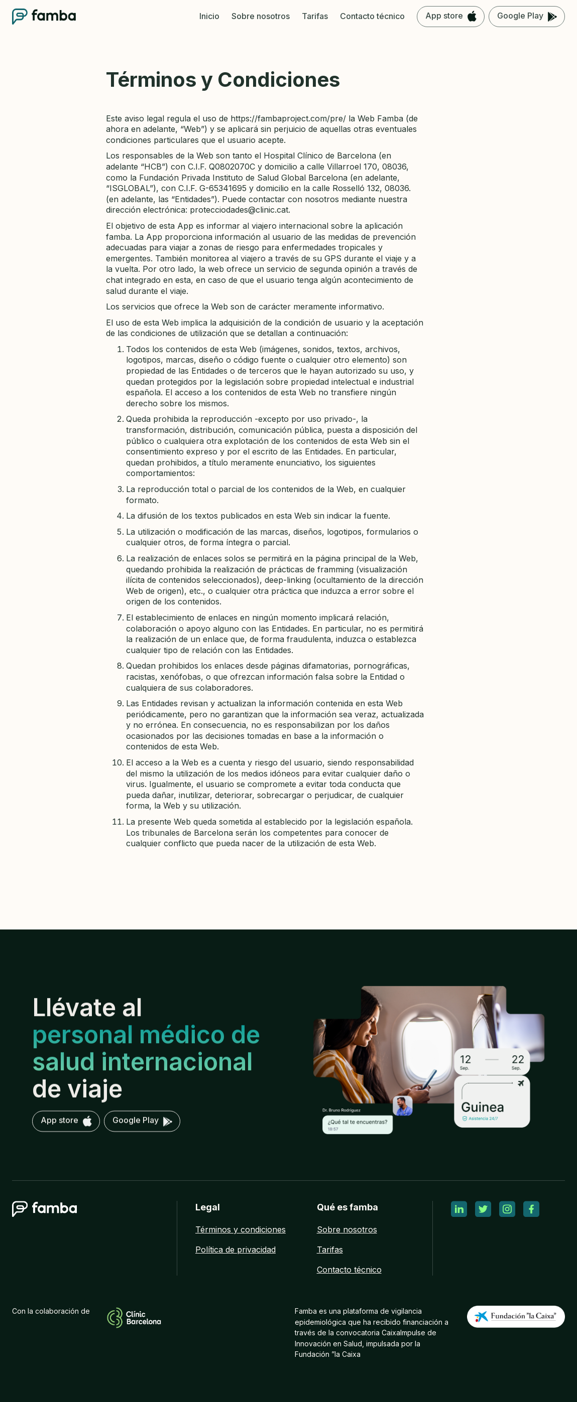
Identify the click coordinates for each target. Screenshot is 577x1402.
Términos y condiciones (240, 1229)
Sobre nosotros (347, 1229)
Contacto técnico (349, 1270)
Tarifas (330, 1249)
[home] (44, 17)
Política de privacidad (235, 1249)
